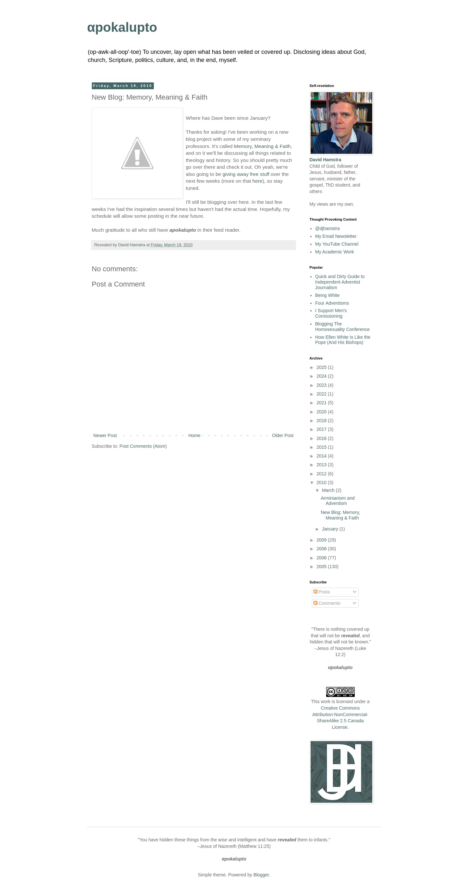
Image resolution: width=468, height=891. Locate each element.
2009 (322, 540)
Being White (327, 295)
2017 (322, 429)
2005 (322, 566)
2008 (322, 548)
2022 (322, 394)
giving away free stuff (245, 174)
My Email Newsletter (336, 236)
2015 (322, 447)
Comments (327, 603)
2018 (322, 420)
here (257, 181)
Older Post (282, 435)
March (329, 490)
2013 (322, 464)
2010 (322, 482)
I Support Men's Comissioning (331, 313)
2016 (322, 438)
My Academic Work (334, 251)
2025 (322, 367)
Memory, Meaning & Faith (262, 146)
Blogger (261, 874)
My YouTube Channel (336, 244)
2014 (322, 455)
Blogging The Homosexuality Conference (342, 326)
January (330, 528)
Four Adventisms (332, 303)
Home (194, 435)
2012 (322, 473)
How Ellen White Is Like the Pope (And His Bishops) (342, 340)
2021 (322, 402)
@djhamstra (327, 228)
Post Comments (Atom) (142, 446)
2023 (322, 385)
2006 (322, 557)
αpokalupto (122, 27)
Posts (322, 591)
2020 (322, 411)
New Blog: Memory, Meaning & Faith (340, 515)
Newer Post (105, 435)
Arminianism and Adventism (337, 500)
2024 (322, 376)
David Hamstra (132, 245)
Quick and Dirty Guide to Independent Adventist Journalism (340, 282)
